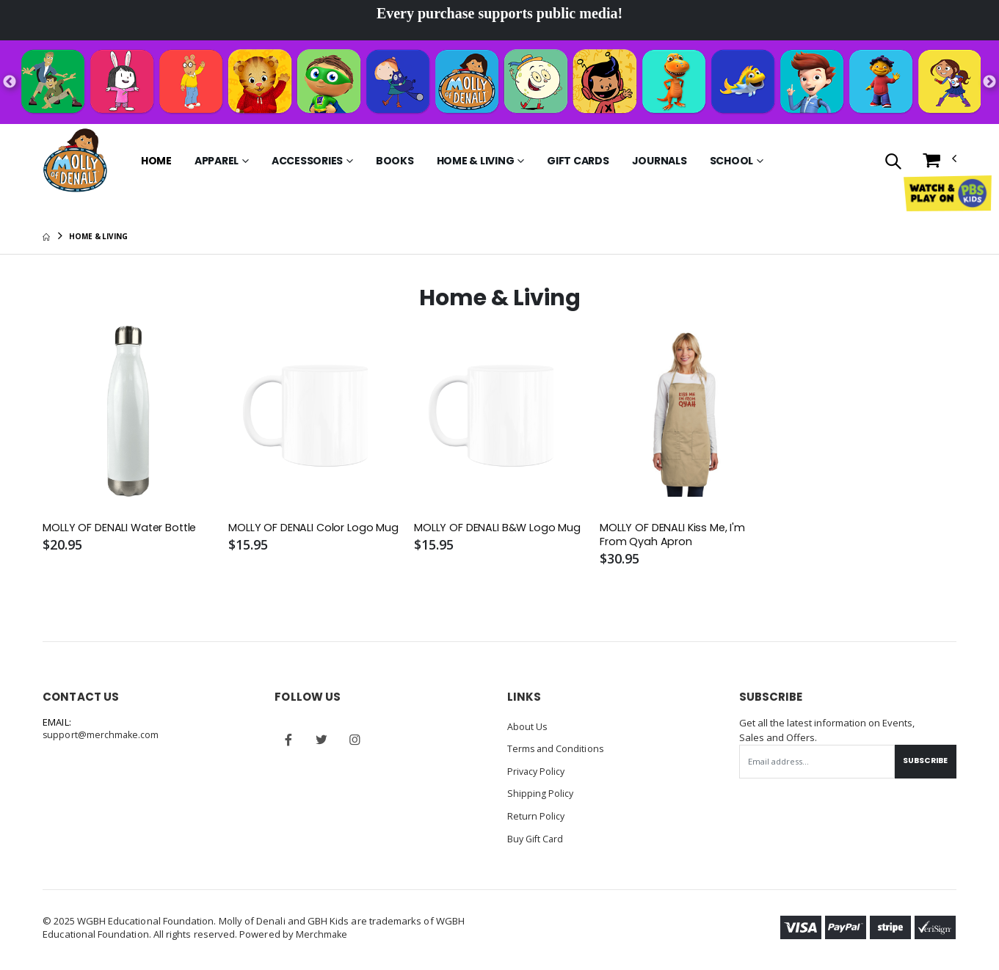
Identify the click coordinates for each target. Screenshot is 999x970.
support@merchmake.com (102, 736)
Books (395, 160)
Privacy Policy (537, 771)
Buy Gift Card (537, 837)
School (732, 160)
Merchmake (322, 933)
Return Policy (536, 815)
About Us (527, 727)
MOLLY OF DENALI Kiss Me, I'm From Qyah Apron (673, 535)
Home (156, 160)
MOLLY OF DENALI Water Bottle (121, 528)
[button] (893, 162)
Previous (9, 82)
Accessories (307, 160)
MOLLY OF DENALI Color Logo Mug (313, 528)
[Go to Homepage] (75, 161)
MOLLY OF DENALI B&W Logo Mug (497, 528)
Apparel (217, 160)
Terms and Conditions (556, 749)
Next (989, 82)
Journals (659, 160)
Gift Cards (578, 160)
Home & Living (476, 160)
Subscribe (923, 761)
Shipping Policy (541, 793)
